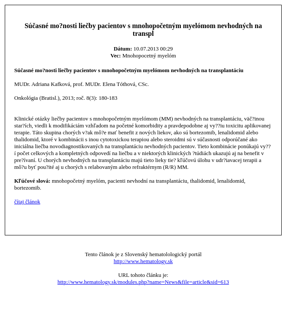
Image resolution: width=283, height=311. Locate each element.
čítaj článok (27, 201)
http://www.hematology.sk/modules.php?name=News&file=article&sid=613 (143, 282)
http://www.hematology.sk (143, 261)
